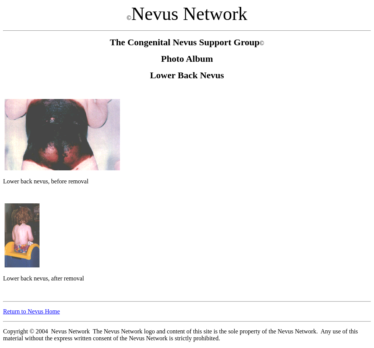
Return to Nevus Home (31, 311)
